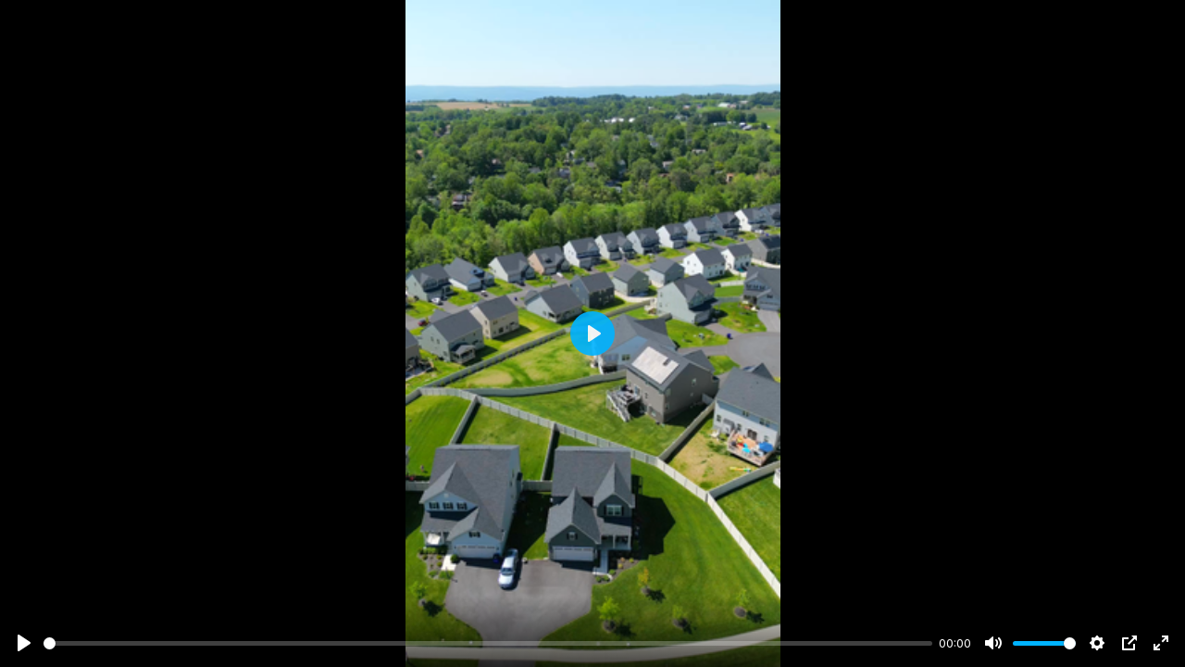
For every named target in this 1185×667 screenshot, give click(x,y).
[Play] (24, 643)
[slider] (488, 643)
